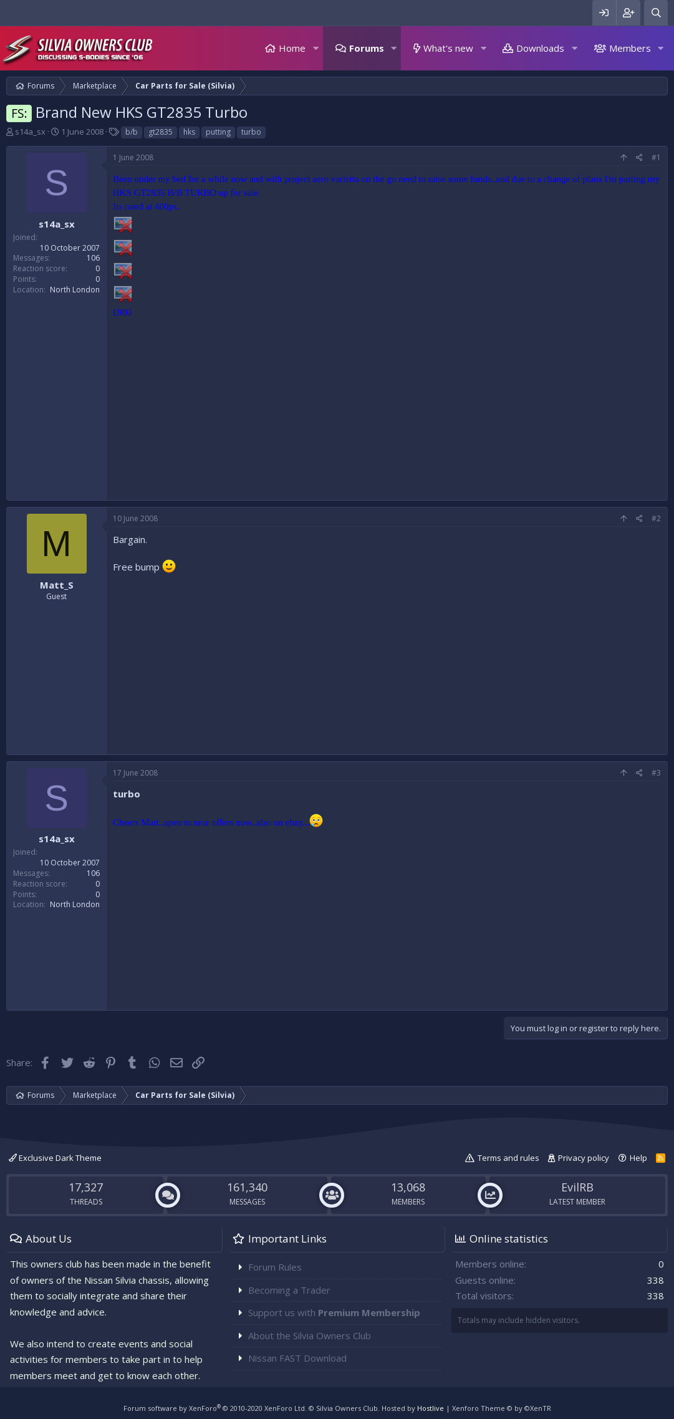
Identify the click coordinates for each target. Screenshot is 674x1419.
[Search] (656, 13)
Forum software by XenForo (215, 1408)
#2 (656, 518)
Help (638, 1157)
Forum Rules (275, 1267)
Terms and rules (508, 1157)
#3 (656, 772)
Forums (366, 48)
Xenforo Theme (501, 1408)
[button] (315, 48)
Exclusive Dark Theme (55, 1157)
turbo (251, 132)
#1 (656, 157)
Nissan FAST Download (297, 1358)
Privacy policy (583, 1157)
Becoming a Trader (289, 1290)
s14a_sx (30, 131)
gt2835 (160, 132)
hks (189, 132)
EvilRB (577, 1187)
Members (630, 48)
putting (218, 132)
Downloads (540, 48)
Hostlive (430, 1408)
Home (292, 48)
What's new (448, 48)
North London (75, 289)
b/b (131, 132)
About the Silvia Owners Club (309, 1335)
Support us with (334, 1312)
